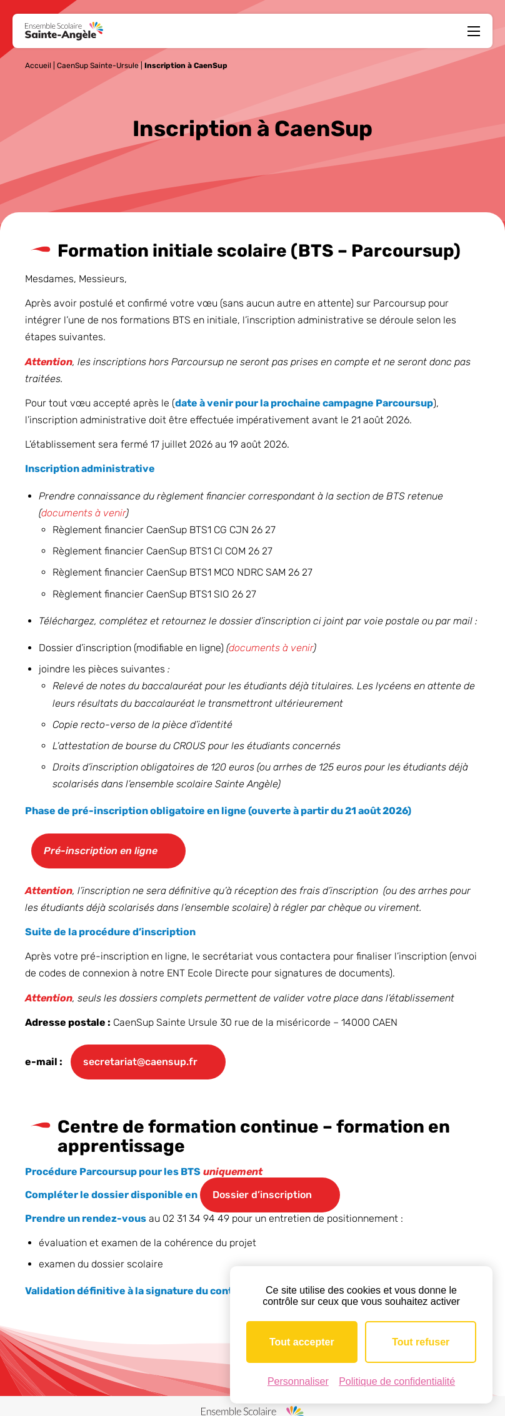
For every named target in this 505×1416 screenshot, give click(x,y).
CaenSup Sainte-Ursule (98, 65)
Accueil (38, 65)
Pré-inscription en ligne (101, 851)
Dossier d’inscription (262, 1195)
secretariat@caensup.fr (140, 1062)
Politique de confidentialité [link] (397, 1381)
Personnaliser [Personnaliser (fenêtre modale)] (298, 1381)
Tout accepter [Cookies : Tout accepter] (301, 1342)
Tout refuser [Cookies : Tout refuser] (420, 1342)
